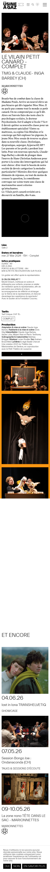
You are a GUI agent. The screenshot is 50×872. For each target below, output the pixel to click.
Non (16, 866)
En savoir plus (34, 866)
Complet (8, 318)
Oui (7, 866)
